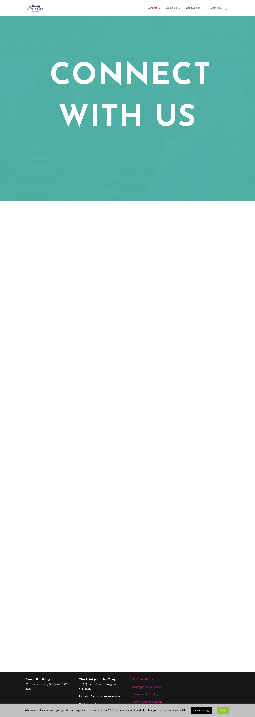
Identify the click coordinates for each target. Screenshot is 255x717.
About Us (171, 8)
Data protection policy (147, 687)
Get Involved (193, 8)
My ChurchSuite (143, 679)
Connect (152, 8)
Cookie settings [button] (202, 710)
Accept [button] (223, 710)
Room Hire (215, 8)
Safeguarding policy (145, 694)
